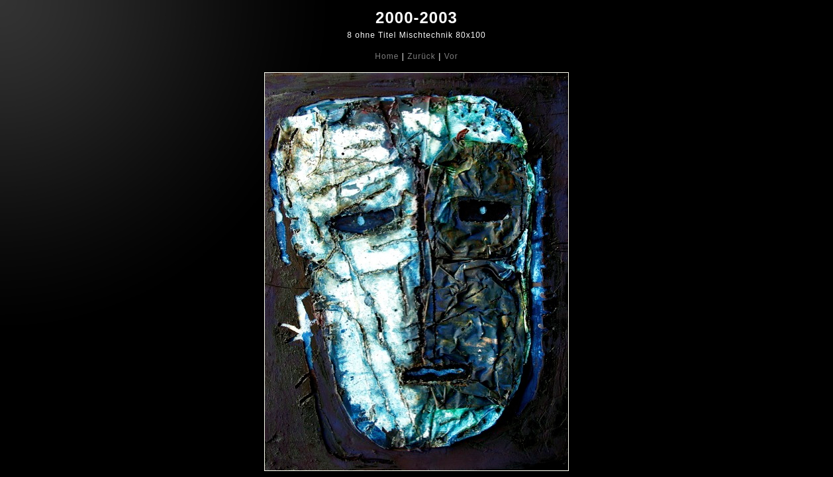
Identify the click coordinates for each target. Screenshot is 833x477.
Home (387, 56)
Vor (451, 56)
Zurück (421, 56)
